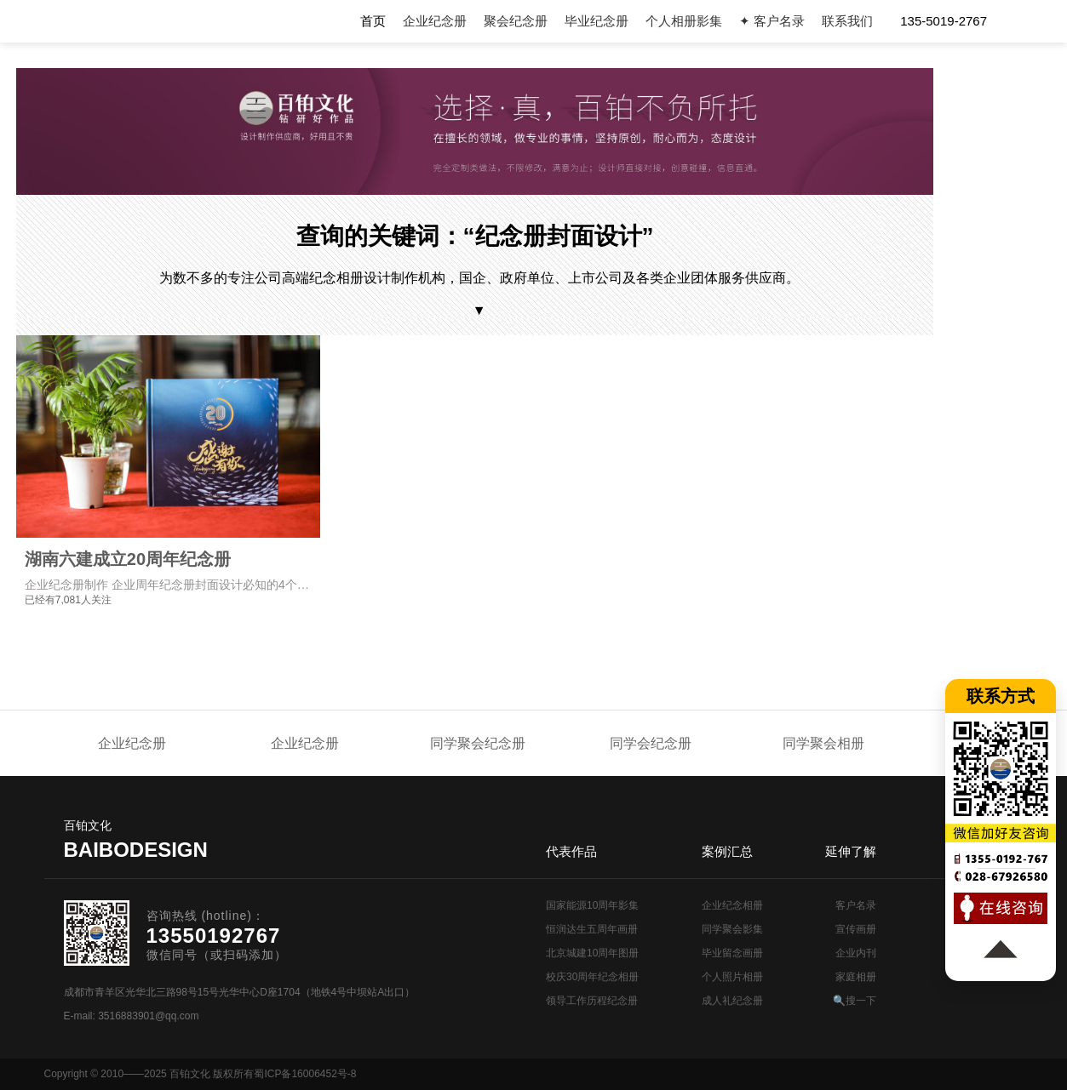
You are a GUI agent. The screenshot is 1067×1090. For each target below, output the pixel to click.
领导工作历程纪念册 (592, 1001)
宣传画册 (855, 929)
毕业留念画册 (732, 953)
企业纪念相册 (732, 905)
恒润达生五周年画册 (592, 929)
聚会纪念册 (516, 21)
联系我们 (847, 21)
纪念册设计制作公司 (146, 21)
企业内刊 (855, 953)
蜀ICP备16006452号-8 (305, 1074)
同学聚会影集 (732, 929)
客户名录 (855, 905)
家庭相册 (855, 977)
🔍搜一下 (854, 1001)
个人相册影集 (683, 21)
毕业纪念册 (596, 21)
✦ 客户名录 (772, 21)
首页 (373, 21)
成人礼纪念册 (732, 1001)
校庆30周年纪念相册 (592, 977)
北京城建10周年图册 (592, 953)
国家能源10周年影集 (592, 905)
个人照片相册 (732, 977)
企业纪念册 (435, 21)
